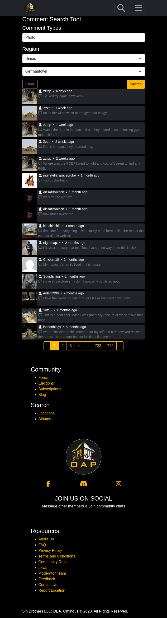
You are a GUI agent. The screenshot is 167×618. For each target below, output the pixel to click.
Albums (44, 419)
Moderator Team (52, 573)
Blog (42, 395)
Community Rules (53, 562)
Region (30, 49)
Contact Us (47, 585)
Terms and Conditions (56, 556)
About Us (46, 539)
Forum (43, 378)
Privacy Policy (50, 550)
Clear (29, 84)
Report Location (51, 590)
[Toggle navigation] (121, 8)
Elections (46, 383)
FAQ (42, 545)
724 (110, 346)
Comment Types (41, 28)
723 (98, 346)
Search (136, 84)
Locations (46, 413)
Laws (42, 568)
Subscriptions (49, 389)
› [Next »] (120, 346)
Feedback (46, 579)
